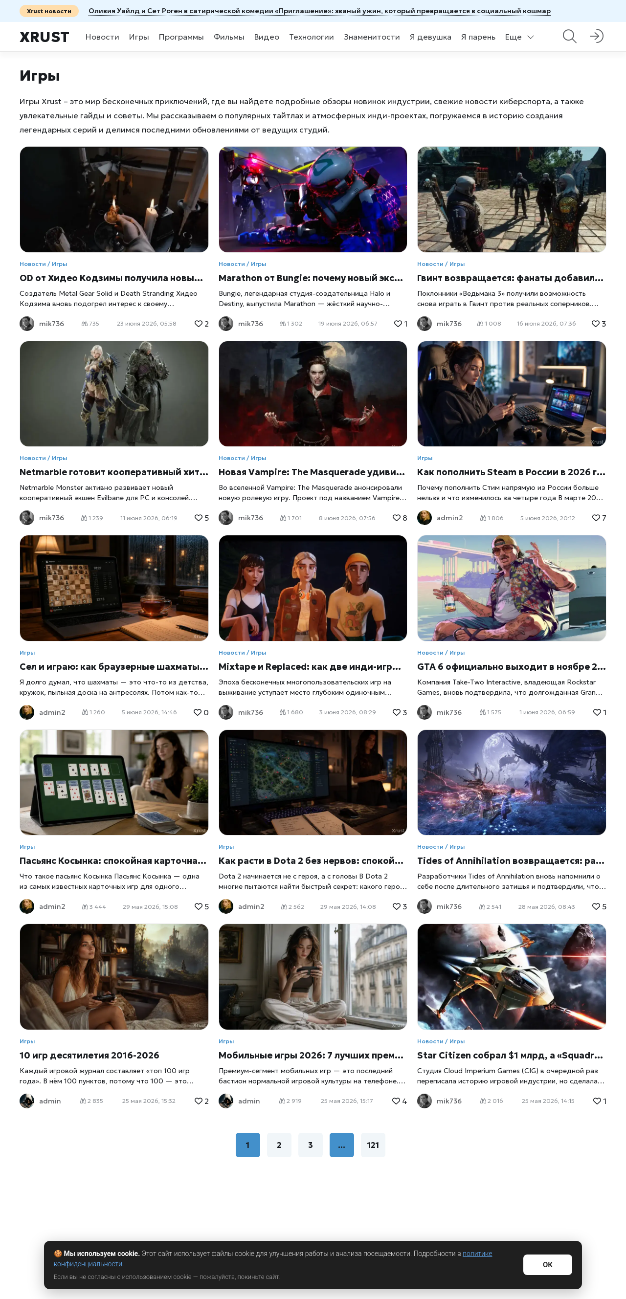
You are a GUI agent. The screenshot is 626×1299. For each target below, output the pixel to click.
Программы (181, 37)
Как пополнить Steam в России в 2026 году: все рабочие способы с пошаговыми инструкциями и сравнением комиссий (511, 472)
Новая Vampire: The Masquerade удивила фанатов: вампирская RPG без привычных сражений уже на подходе (313, 472)
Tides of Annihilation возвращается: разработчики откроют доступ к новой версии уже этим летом (511, 860)
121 (373, 1145)
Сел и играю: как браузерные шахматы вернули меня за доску (114, 666)
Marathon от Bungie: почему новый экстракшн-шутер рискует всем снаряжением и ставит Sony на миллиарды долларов (313, 278)
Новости (102, 37)
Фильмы (229, 37)
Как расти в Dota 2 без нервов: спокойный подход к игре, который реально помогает (313, 860)
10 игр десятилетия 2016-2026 (89, 1055)
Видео (266, 37)
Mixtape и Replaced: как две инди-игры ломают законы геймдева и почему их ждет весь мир (313, 666)
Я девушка (430, 37)
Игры (139, 37)
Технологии (311, 37)
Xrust (44, 37)
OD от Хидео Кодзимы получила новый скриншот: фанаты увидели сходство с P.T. (114, 278)
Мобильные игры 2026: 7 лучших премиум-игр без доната (313, 1055)
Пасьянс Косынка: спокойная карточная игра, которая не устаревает (114, 860)
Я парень (478, 37)
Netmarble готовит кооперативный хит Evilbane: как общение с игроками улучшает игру (114, 472)
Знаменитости (372, 37)
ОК (548, 1264)
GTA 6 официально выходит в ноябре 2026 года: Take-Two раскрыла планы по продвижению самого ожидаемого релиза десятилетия (511, 666)
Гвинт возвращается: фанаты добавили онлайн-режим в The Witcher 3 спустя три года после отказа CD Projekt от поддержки (511, 278)
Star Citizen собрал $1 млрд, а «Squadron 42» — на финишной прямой (511, 1055)
